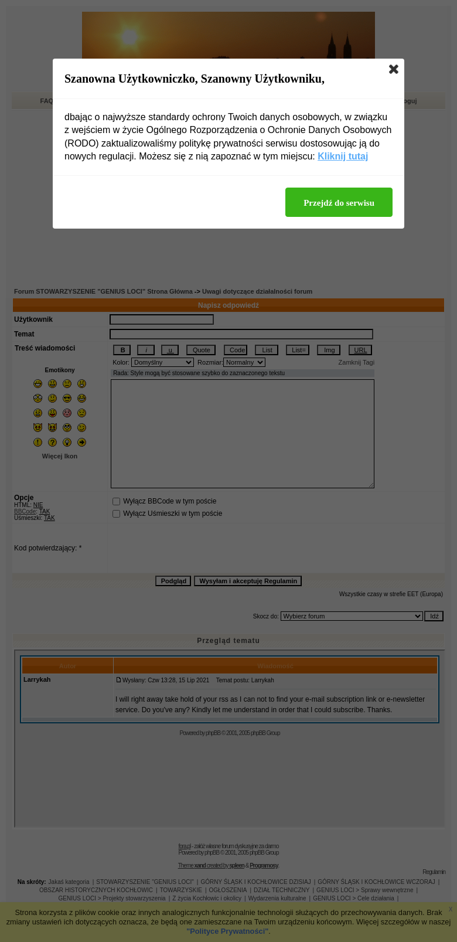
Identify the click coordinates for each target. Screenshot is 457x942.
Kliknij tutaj (343, 156)
